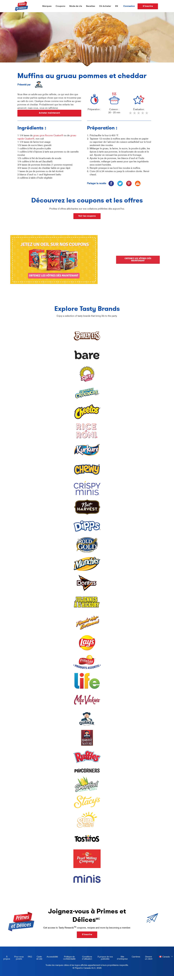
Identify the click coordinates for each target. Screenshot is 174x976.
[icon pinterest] (128, 183)
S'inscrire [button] (87, 934)
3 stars (139, 114)
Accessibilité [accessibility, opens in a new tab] (51, 957)
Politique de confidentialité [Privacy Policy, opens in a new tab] (67, 958)
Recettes (90, 6)
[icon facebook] (111, 183)
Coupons (60, 6)
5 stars (147, 114)
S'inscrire (148, 6)
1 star (131, 114)
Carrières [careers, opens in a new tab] (135, 957)
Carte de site (39, 957)
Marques (47, 6)
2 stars (135, 114)
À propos (6, 957)
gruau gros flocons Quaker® (48, 135)
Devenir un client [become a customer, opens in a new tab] (147, 958)
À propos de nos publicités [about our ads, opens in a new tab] (104, 958)
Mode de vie (75, 6)
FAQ (30, 956)
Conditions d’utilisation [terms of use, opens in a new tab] (85, 958)
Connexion (129, 6)
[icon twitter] (120, 183)
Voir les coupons (87, 215)
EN (116, 6)
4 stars (143, 114)
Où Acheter (105, 6)
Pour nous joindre (19, 957)
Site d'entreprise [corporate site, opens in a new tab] (121, 958)
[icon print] (137, 183)
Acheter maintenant (49, 112)
